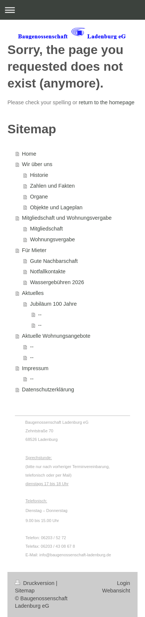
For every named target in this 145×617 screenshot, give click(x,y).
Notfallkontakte (47, 271)
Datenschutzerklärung (48, 389)
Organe (39, 197)
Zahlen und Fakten (52, 186)
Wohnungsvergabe (52, 239)
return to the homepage (107, 102)
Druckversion (35, 583)
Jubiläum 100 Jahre (53, 304)
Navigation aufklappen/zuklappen (72, 10)
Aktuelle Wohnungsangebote (56, 336)
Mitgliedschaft (46, 229)
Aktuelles (33, 293)
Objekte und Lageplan (56, 207)
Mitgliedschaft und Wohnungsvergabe (67, 218)
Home (29, 154)
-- (40, 315)
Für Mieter (34, 250)
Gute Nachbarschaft (54, 261)
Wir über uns (37, 164)
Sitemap (25, 591)
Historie (39, 175)
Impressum (35, 368)
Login (123, 583)
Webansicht (116, 591)
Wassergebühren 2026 (57, 282)
